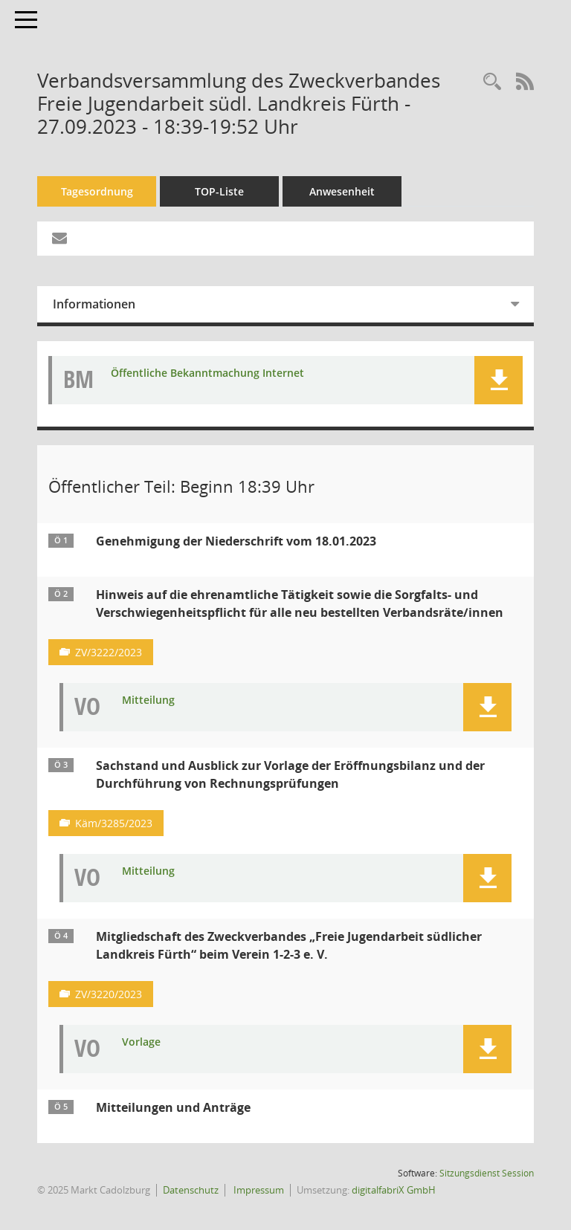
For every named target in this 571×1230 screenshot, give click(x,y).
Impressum (257, 1190)
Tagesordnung (97, 191)
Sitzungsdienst (486, 1173)
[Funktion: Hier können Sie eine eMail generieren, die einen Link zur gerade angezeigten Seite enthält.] (59, 238)
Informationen (94, 304)
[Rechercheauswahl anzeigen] (492, 82)
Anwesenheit (342, 191)
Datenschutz (191, 1190)
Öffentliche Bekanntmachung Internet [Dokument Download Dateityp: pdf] (207, 373)
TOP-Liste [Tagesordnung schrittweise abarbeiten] (219, 191)
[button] (498, 380)
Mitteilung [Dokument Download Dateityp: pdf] (148, 700)
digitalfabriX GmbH (394, 1190)
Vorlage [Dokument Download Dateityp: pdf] (141, 1042)
